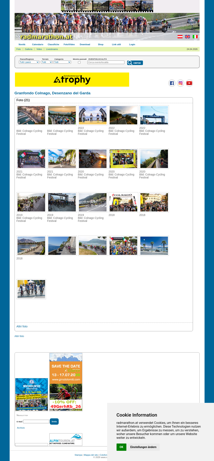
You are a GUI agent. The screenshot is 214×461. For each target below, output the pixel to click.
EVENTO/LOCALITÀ (98, 59)
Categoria (59, 59)
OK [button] (121, 447)
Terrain (45, 59)
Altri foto (22, 326)
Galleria (28, 49)
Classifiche (53, 44)
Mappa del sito (91, 455)
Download (85, 44)
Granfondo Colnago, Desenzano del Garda (53, 93)
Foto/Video (69, 44)
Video (39, 49)
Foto (19, 49)
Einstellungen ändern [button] (143, 447)
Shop (101, 44)
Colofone (104, 455)
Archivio (21, 428)
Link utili (116, 44)
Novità (22, 44)
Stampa (78, 455)
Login (132, 44)
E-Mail (19, 422)
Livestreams (52, 49)
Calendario (37, 44)
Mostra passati (80, 59)
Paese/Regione (27, 59)
